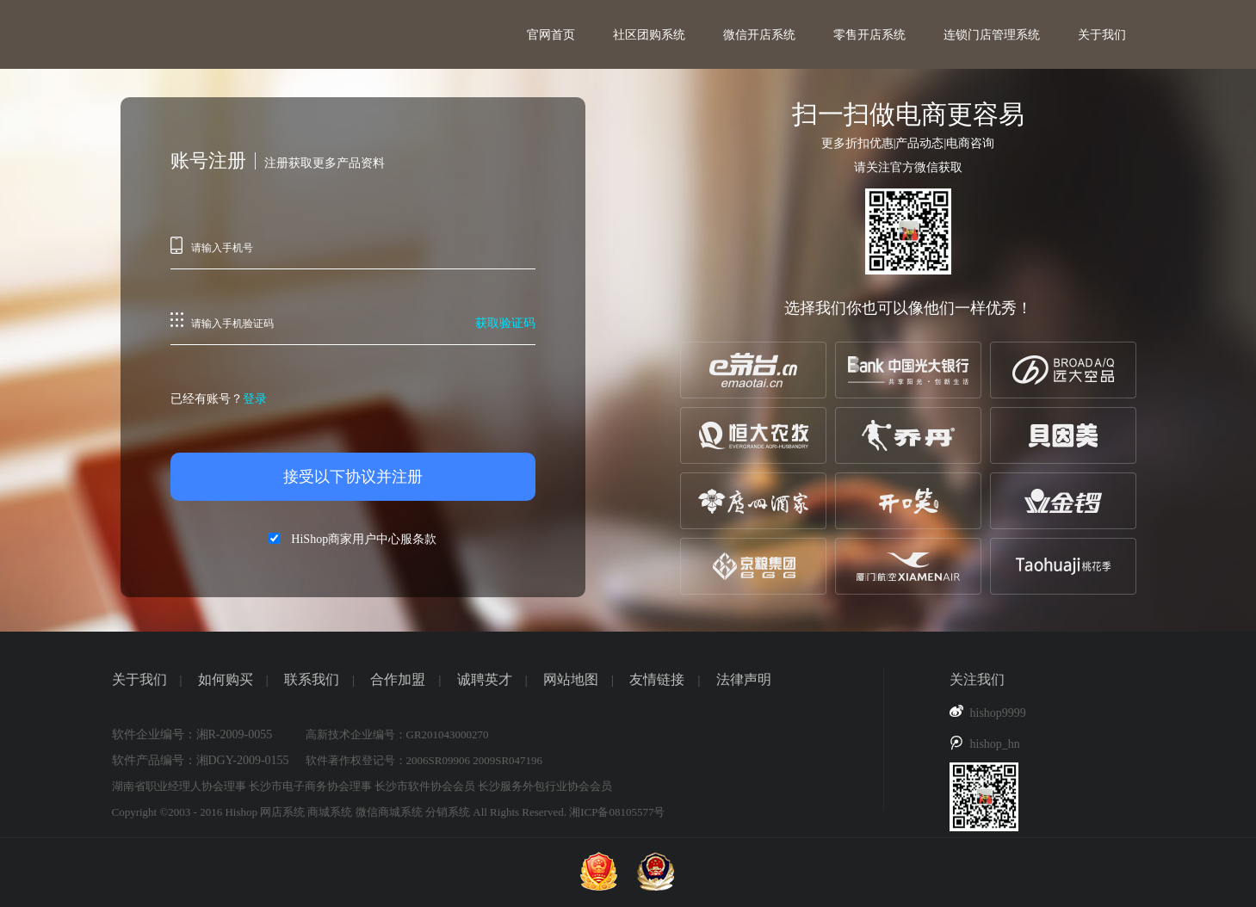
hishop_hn (995, 743)
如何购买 (225, 679)
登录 (255, 398)
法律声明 (743, 679)
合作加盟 (397, 679)
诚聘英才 (484, 679)
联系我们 (311, 679)
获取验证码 (505, 323)
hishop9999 (998, 712)
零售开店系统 (869, 34)
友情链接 (656, 679)
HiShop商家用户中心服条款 (363, 539)
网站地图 (570, 679)
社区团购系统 (649, 34)
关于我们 (1102, 34)
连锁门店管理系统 (992, 34)
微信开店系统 (759, 34)
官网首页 (551, 34)
